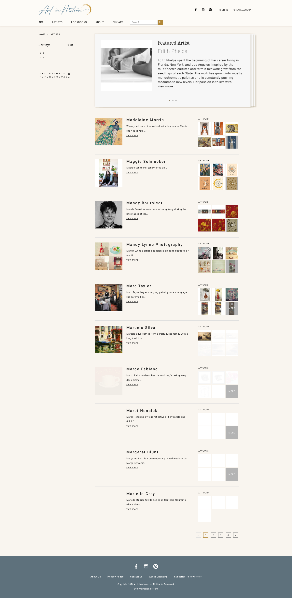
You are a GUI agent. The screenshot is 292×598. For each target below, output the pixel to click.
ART (41, 22)
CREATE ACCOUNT (243, 10)
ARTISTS (57, 22)
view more (165, 86)
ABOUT (99, 22)
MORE (232, 142)
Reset (70, 45)
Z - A (42, 57)
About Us (95, 577)
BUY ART (118, 22)
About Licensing (158, 577)
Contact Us (136, 577)
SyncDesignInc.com (147, 589)
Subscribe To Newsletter (188, 577)
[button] (169, 100)
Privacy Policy (115, 577)
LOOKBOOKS (79, 22)
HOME (42, 34)
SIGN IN (223, 10)
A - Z (42, 53)
